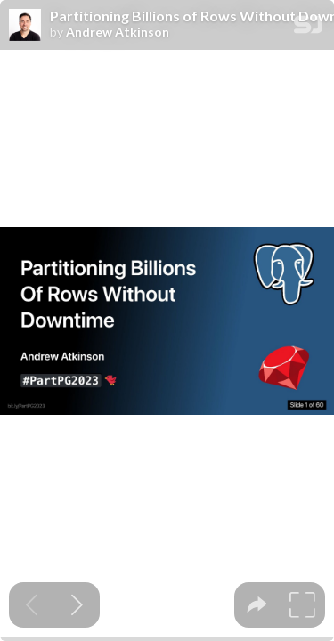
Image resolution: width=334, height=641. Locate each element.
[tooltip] (257, 605)
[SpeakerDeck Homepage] (308, 28)
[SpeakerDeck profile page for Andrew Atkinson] (25, 26)
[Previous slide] (32, 605)
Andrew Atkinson (117, 32)
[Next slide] (77, 605)
